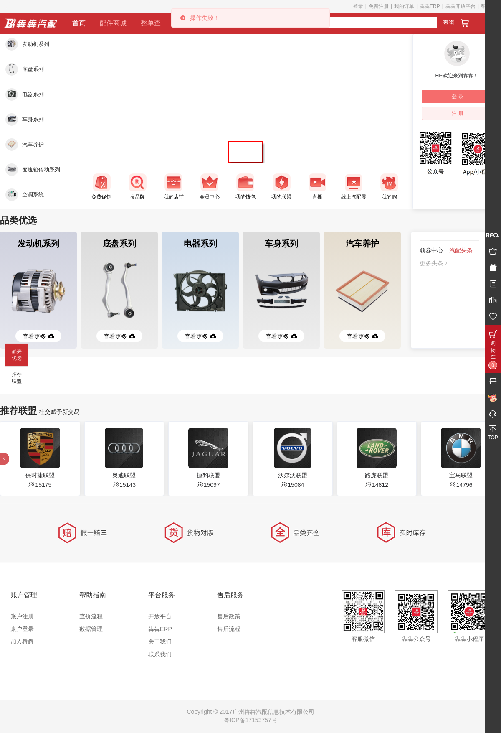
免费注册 (379, 6)
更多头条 (434, 263)
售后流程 (228, 629)
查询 (449, 22)
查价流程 (91, 616)
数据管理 (91, 629)
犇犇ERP (430, 6)
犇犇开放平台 (460, 6)
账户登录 (22, 629)
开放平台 (160, 616)
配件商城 (113, 23)
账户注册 (22, 616)
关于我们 (160, 641)
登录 (358, 6)
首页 (79, 23)
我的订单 (404, 6)
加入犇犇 (22, 641)
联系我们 (160, 654)
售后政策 (228, 616)
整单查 (151, 23)
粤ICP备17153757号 (250, 720)
